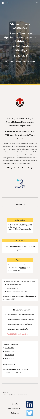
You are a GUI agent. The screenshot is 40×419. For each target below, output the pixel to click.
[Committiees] (20, 205)
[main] (20, 43)
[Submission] (20, 220)
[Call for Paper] (20, 240)
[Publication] (20, 260)
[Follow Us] (15, 413)
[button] (2, 3)
